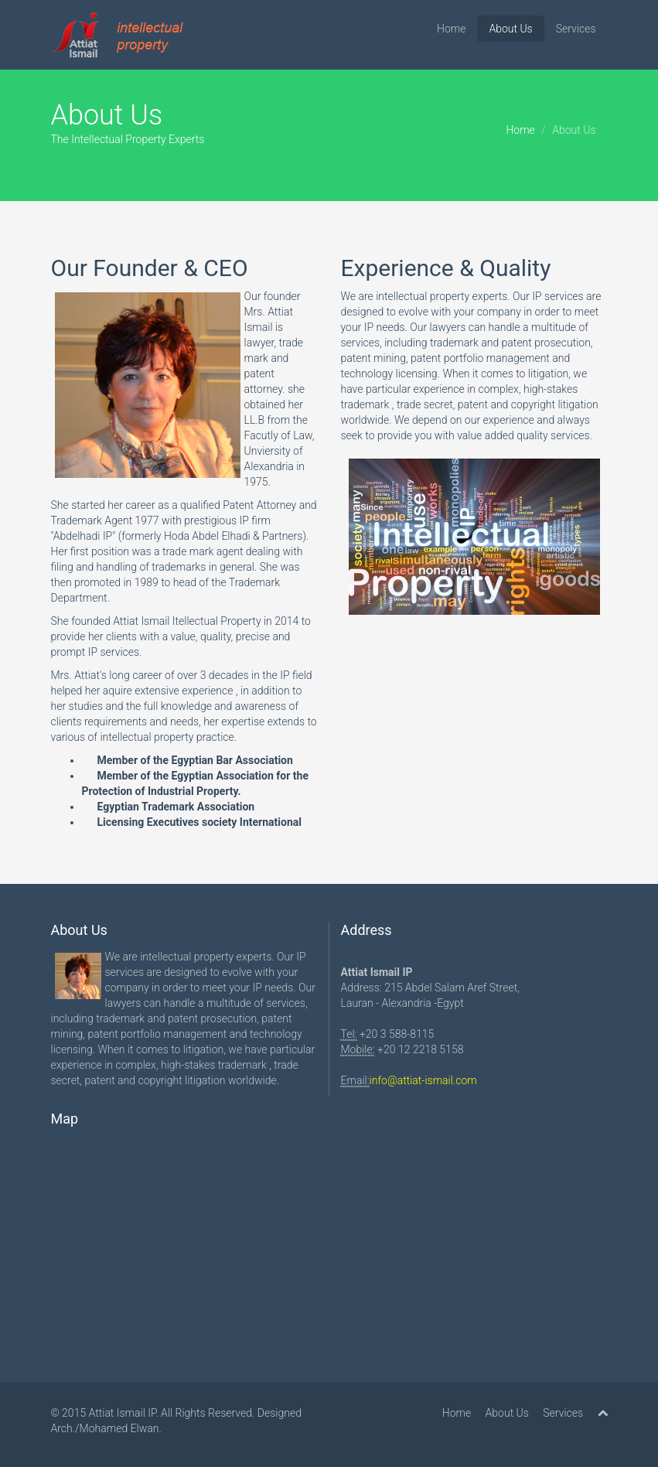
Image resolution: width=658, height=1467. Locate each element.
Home (451, 28)
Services (576, 28)
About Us (510, 28)
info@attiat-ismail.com (423, 1080)
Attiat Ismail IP (122, 1413)
